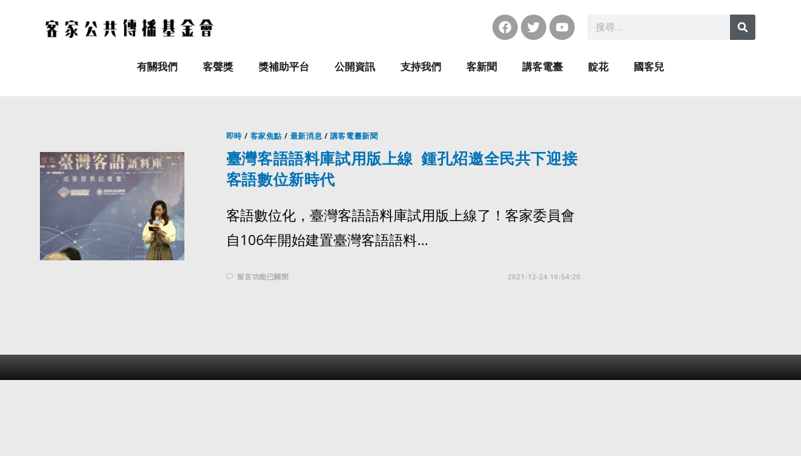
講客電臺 (542, 67)
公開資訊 (355, 67)
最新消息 (306, 135)
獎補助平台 (284, 67)
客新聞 (481, 67)
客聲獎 (218, 67)
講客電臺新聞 (354, 135)
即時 (234, 135)
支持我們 (421, 67)
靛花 (598, 67)
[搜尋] (742, 27)
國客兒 (649, 67)
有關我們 (157, 67)
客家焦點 (266, 135)
